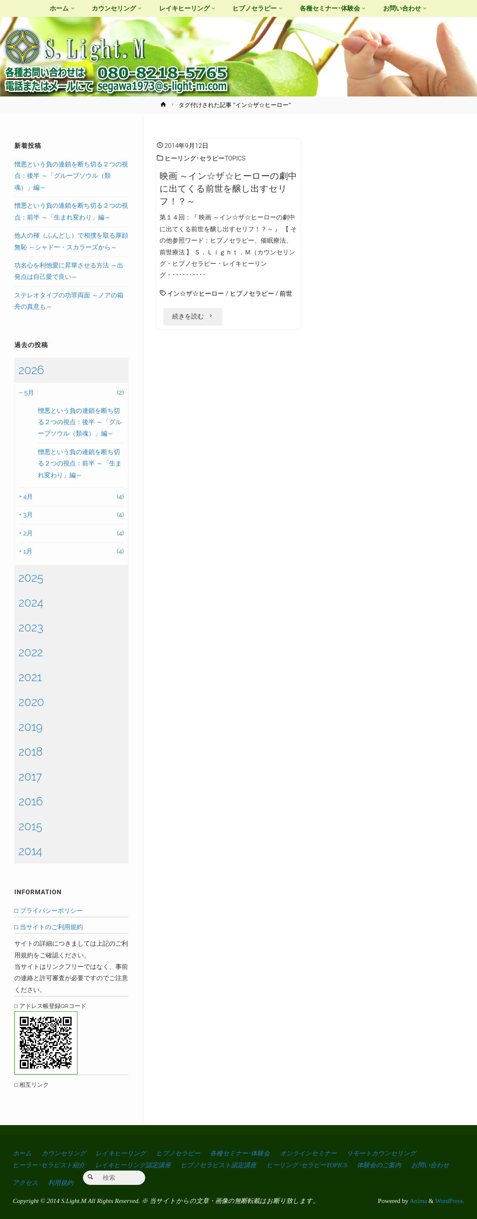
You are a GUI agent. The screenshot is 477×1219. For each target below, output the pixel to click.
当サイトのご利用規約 (51, 927)
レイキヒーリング (126, 1153)
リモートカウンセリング (399, 1153)
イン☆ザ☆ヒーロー (195, 293)
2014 (30, 851)
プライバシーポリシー (51, 910)
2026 (31, 370)
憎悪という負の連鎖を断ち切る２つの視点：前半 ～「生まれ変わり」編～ (80, 463)
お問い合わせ (32, 1182)
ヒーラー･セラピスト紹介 (50, 1164)
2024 (31, 602)
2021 (30, 677)
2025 (31, 577)
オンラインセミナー (322, 1153)
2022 (31, 652)
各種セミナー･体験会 (251, 1153)
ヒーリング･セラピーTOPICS (205, 158)
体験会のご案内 (394, 1164)
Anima (417, 1200)
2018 (31, 751)
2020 (31, 701)
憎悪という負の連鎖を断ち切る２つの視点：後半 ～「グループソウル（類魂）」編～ (71, 175)
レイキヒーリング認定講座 (138, 1164)
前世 (286, 293)
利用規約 (112, 1182)
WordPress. (449, 1200)
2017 (30, 776)
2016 (31, 801)
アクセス (75, 1182)
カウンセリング (66, 1153)
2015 (30, 826)
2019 (31, 726)
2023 (31, 627)
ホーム (22, 1153)
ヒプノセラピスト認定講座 (226, 1164)
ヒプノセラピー (252, 293)
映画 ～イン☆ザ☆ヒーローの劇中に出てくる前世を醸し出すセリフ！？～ (228, 188)
